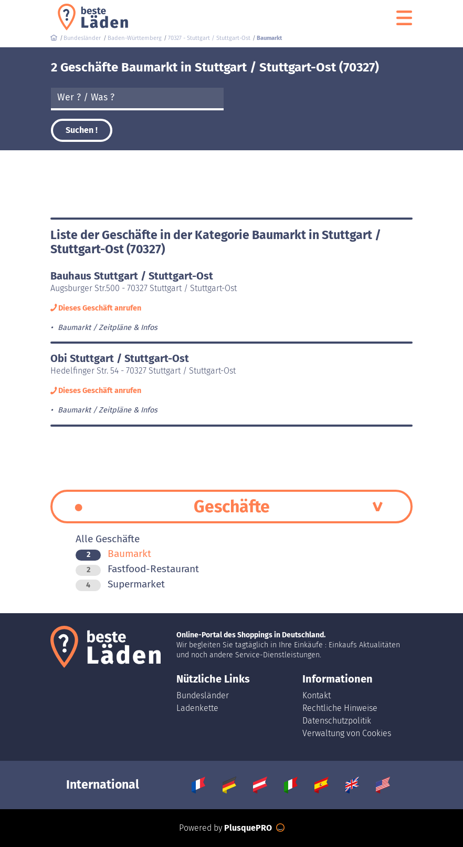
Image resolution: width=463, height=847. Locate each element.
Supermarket (120, 584)
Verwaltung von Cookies (346, 733)
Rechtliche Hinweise (339, 708)
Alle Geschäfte (108, 539)
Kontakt (316, 695)
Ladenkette (197, 708)
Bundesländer (202, 695)
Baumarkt (113, 554)
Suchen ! (82, 130)
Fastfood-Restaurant (137, 569)
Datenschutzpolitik (336, 721)
